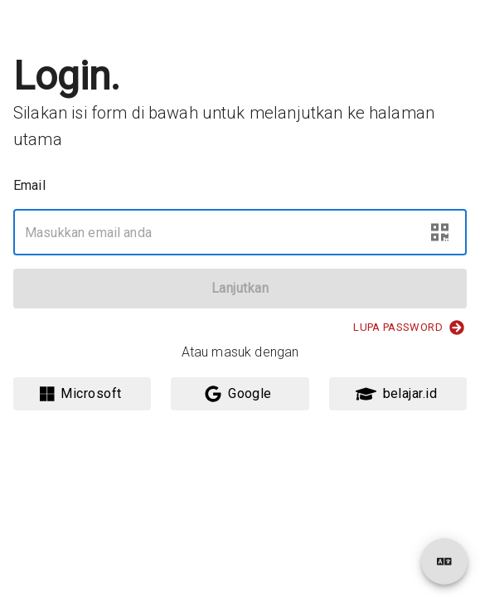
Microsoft (81, 394)
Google (238, 394)
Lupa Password (408, 327)
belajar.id (397, 394)
